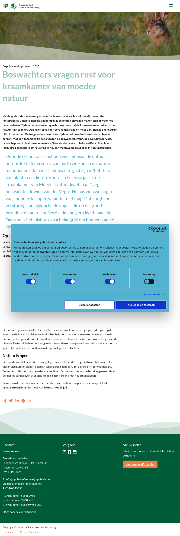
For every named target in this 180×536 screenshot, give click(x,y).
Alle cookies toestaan (141, 304)
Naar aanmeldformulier (140, 464)
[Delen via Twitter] (11, 400)
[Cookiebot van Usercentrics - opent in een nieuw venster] (151, 229)
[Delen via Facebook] (5, 400)
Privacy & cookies (30, 532)
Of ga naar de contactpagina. (20, 511)
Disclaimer (9, 532)
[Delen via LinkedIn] (17, 400)
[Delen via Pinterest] (23, 400)
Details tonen (151, 294)
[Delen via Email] (29, 400)
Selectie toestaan (89, 304)
